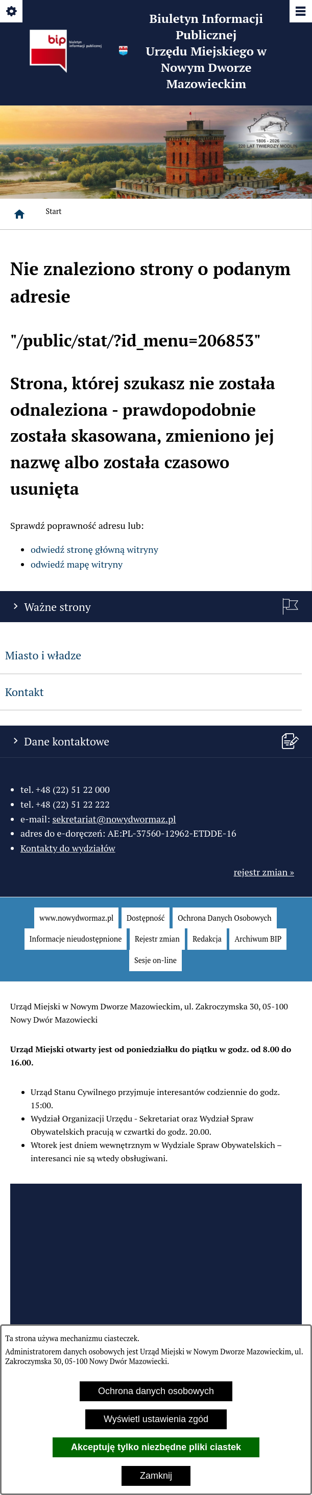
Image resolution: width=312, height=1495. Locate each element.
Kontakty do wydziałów (67, 848)
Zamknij (156, 1476)
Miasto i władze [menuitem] (43, 655)
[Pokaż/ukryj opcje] (12, 12)
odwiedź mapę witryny (77, 564)
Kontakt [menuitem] (24, 692)
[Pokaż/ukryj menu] (300, 12)
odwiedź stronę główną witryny (94, 549)
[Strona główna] (19, 214)
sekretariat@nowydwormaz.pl (114, 819)
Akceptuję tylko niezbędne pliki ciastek (156, 1447)
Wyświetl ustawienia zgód (156, 1419)
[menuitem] (76, 918)
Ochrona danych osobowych (156, 1391)
